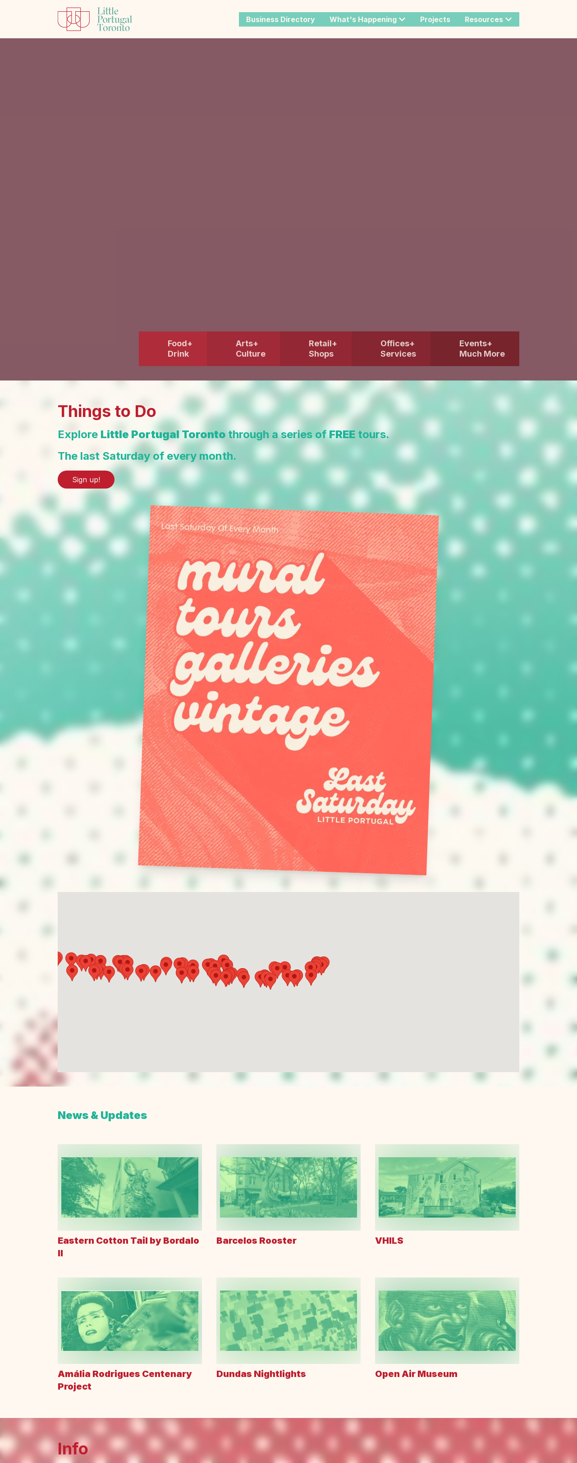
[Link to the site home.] (95, 19)
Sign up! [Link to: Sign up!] (86, 479)
